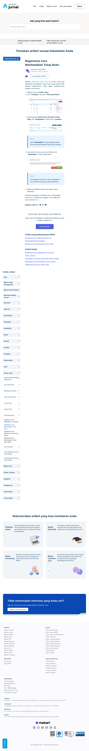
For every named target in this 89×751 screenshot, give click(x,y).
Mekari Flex (7, 639)
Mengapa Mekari (9, 683)
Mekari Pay (7, 648)
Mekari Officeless (9, 643)
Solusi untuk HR (50, 637)
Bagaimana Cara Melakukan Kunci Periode (40, 261)
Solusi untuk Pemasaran (53, 643)
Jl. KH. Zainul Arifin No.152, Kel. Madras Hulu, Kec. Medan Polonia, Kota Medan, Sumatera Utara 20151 (31, 716)
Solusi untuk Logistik (52, 648)
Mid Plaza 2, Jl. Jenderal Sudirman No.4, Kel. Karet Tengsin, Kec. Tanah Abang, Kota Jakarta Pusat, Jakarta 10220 (35, 700)
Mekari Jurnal (52, 6)
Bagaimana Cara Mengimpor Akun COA (39, 244)
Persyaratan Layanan (10, 692)
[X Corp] (43, 205)
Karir (5, 688)
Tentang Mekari (9, 681)
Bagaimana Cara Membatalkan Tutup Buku (10, 426)
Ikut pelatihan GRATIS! (39, 76)
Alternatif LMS (50, 652)
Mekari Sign (7, 637)
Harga (41, 6)
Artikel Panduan (50, 672)
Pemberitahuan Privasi (11, 690)
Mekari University (9, 655)
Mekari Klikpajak (9, 646)
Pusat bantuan (50, 661)
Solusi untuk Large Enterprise (55, 634)
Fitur (34, 6)
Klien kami (7, 686)
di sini (37, 200)
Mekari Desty (8, 652)
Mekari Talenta (8, 630)
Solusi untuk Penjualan (52, 641)
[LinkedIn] (45, 205)
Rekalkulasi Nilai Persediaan (35, 241)
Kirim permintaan (66, 6)
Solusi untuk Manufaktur (53, 646)
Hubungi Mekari (50, 663)
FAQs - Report (30, 255)
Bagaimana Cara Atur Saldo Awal (37, 264)
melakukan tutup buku (39, 82)
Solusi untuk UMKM (52, 632)
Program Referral (51, 668)
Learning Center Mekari (38, 69)
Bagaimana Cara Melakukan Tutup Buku (11, 421)
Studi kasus (7, 661)
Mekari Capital (8, 650)
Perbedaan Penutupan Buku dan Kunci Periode (42, 258)
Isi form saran (45, 227)
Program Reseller (51, 670)
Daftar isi (5, 743)
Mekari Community (51, 666)
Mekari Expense (9, 641)
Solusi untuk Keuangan (53, 639)
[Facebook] (40, 205)
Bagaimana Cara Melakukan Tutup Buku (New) (11, 433)
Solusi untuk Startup (52, 630)
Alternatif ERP (50, 650)
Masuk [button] (79, 6)
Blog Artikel (7, 663)
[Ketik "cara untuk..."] (45, 27)
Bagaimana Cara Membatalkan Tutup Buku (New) (10, 440)
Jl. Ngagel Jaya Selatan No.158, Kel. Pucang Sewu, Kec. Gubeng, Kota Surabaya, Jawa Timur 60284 (31, 705)
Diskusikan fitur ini (12, 59)
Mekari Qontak (8, 634)
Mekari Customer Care (18, 609)
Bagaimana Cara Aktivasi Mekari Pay (38, 238)
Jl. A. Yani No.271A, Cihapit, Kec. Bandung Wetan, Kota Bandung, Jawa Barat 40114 (26, 711)
